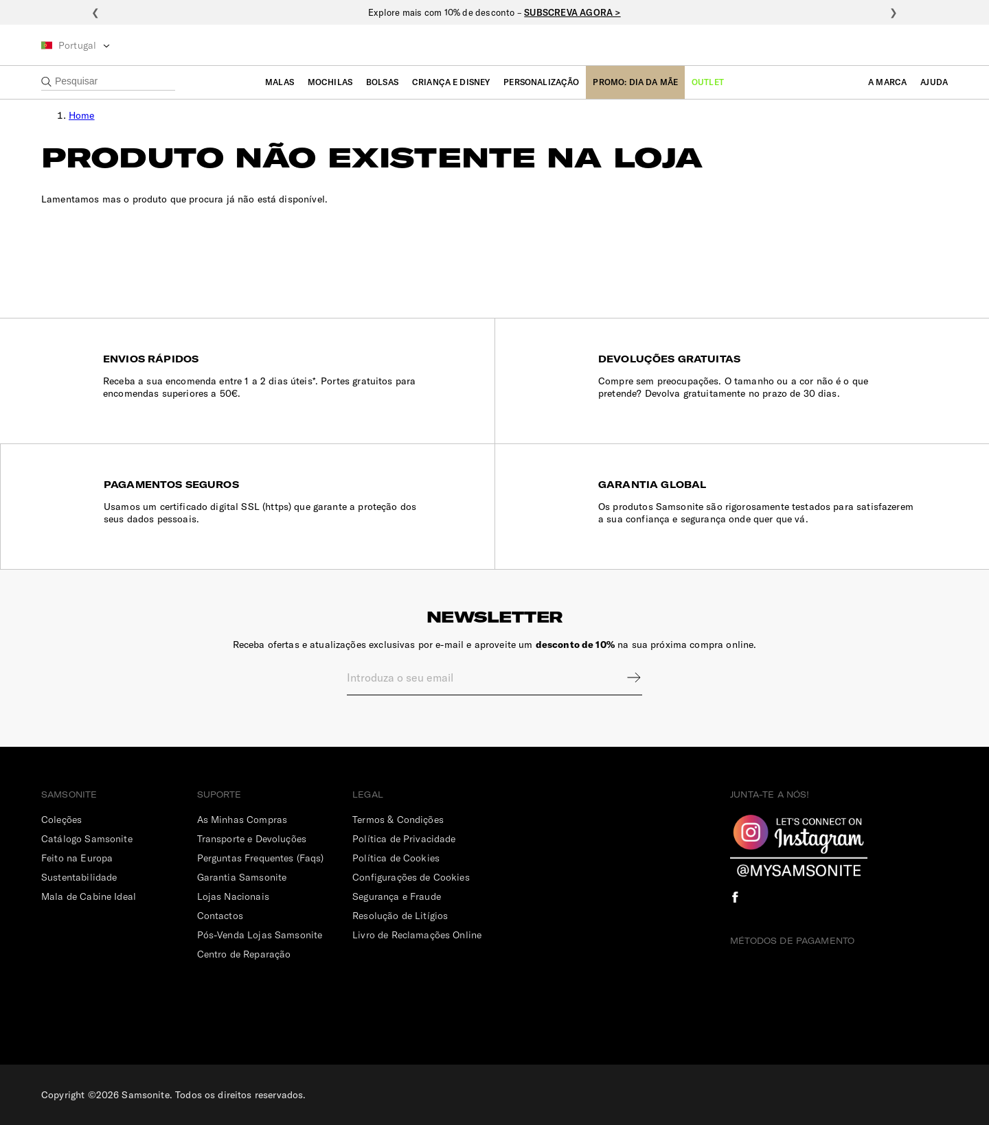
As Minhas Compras (242, 819)
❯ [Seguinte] (893, 12)
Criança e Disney (451, 82)
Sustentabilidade (79, 877)
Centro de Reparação (244, 954)
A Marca (887, 82)
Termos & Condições (398, 819)
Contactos (220, 915)
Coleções (61, 819)
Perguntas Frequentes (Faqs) (260, 858)
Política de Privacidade (403, 839)
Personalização (541, 82)
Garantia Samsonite (242, 877)
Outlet (708, 82)
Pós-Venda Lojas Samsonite (260, 935)
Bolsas (382, 82)
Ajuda (934, 82)
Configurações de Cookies (411, 877)
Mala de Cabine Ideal (88, 896)
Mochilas (330, 82)
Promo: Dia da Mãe (635, 82)
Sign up (625, 677)
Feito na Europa (77, 858)
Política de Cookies (396, 858)
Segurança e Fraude (396, 896)
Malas (279, 82)
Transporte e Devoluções (251, 839)
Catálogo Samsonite (87, 839)
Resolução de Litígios (400, 915)
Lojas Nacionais (233, 896)
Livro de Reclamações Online (416, 935)
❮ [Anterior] (95, 12)
